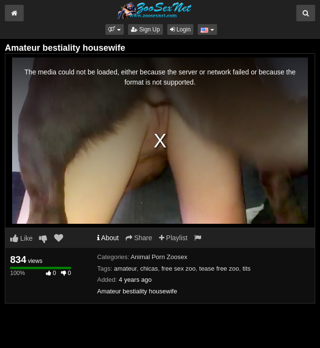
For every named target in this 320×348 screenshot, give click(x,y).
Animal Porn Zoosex (159, 257)
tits (247, 268)
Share (139, 238)
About (108, 238)
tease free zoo (219, 268)
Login (180, 29)
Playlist (173, 238)
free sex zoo (178, 268)
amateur (125, 268)
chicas (149, 268)
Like (21, 238)
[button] (114, 29)
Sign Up (145, 29)
